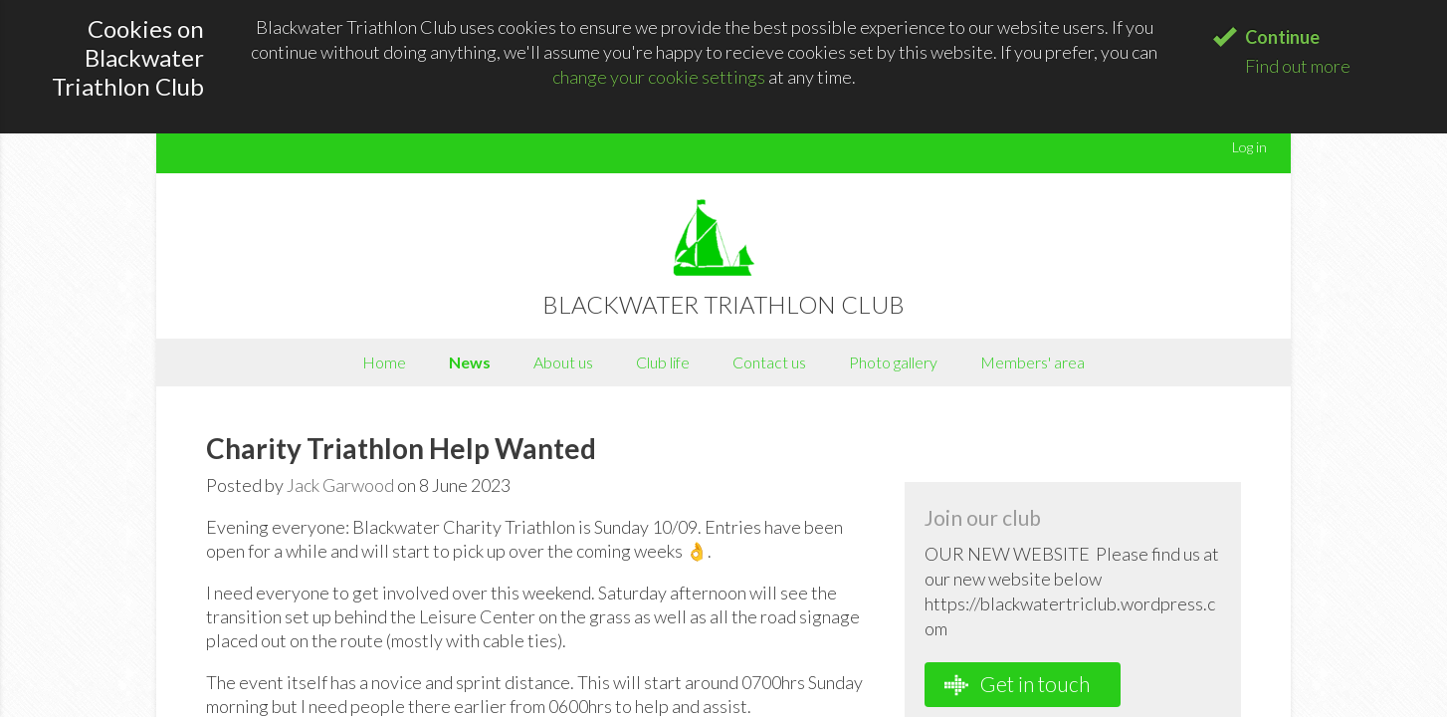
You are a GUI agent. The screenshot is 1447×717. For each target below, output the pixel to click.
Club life (663, 362)
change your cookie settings (658, 77)
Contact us (769, 362)
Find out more (1297, 66)
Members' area (1032, 362)
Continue (1282, 37)
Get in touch (1017, 684)
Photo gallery (893, 362)
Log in (1249, 146)
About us (563, 362)
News (470, 362)
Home (384, 362)
